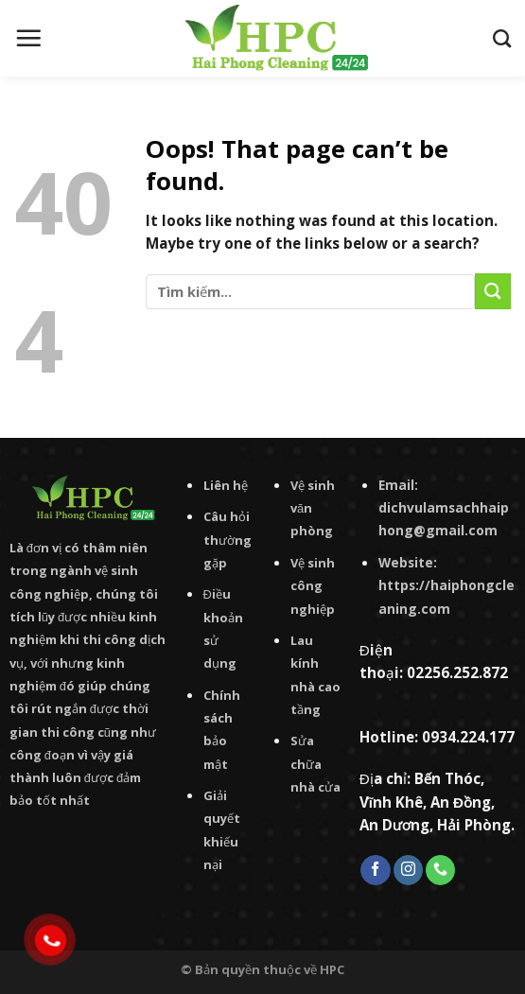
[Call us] (440, 870)
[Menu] (28, 37)
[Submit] (493, 290)
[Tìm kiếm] (502, 38)
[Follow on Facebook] (375, 870)
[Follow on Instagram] (408, 870)
